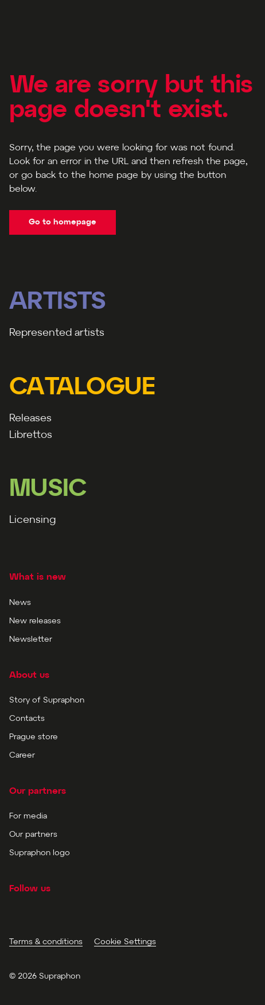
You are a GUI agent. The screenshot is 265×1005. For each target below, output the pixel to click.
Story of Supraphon (46, 700)
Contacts (27, 719)
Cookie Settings (125, 942)
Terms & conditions (46, 942)
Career (22, 755)
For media (28, 816)
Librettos (30, 435)
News (20, 603)
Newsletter (30, 639)
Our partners (33, 835)
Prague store (33, 737)
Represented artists (56, 333)
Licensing (32, 520)
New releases (35, 621)
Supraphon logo (39, 853)
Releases (30, 419)
